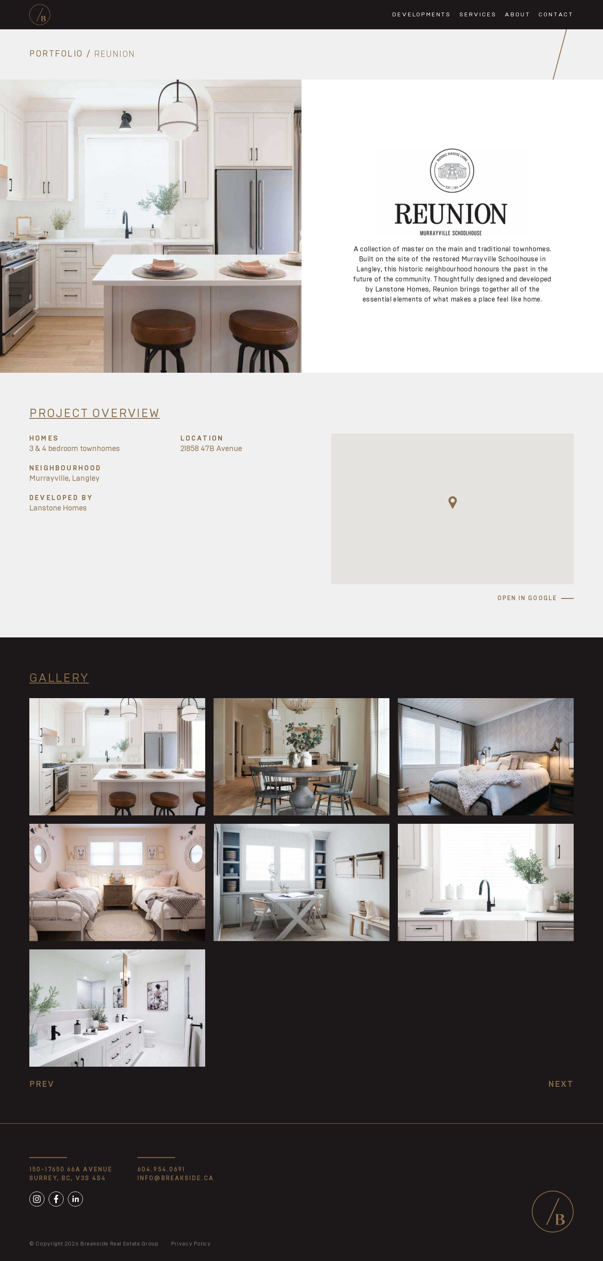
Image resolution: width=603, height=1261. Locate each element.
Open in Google (527, 598)
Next (561, 1084)
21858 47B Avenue (211, 449)
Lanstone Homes (58, 508)
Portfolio (56, 54)
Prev (41, 1084)
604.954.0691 (161, 1170)
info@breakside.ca (175, 1178)
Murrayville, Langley (64, 478)
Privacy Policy (191, 1244)
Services (477, 15)
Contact (556, 15)
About (517, 15)
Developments (421, 15)
